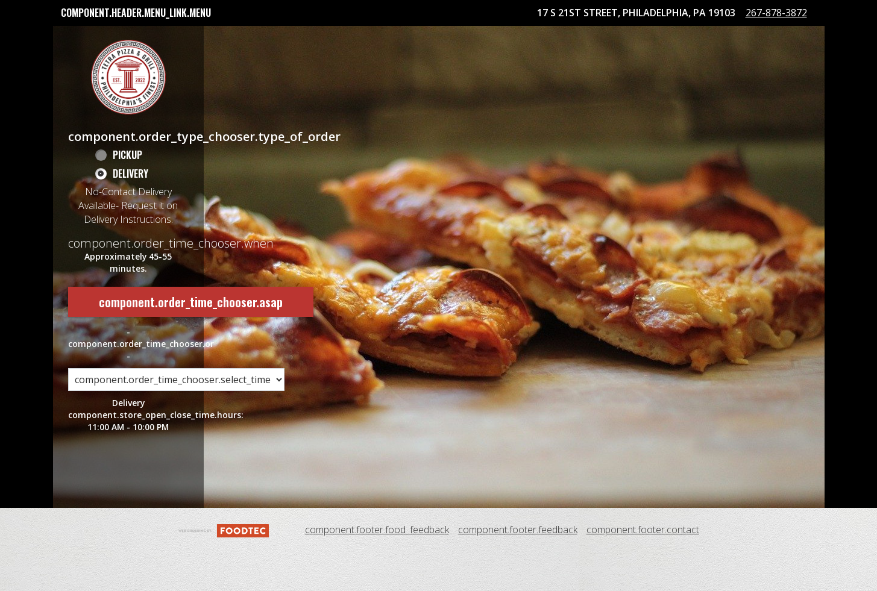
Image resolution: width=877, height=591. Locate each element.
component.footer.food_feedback (377, 569)
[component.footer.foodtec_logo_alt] (223, 568)
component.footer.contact (642, 569)
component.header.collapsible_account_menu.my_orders (186, 38)
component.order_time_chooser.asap (191, 341)
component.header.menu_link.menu (136, 12)
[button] (128, 116)
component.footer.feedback (517, 569)
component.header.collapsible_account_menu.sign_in (552, 38)
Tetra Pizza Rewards (373, 38)
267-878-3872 (786, 58)
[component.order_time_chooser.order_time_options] (176, 419)
